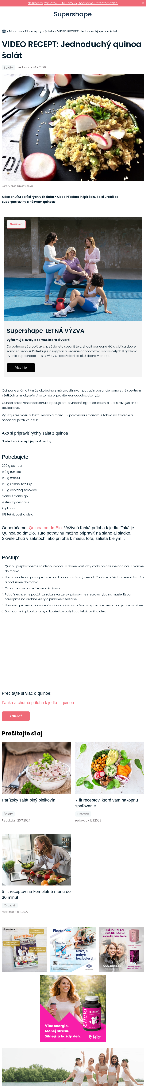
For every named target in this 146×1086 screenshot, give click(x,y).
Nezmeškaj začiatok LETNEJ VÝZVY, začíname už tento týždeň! (73, 3)
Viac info (21, 367)
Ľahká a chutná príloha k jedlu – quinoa (38, 702)
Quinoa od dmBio (45, 527)
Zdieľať (16, 716)
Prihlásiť (137, 15)
